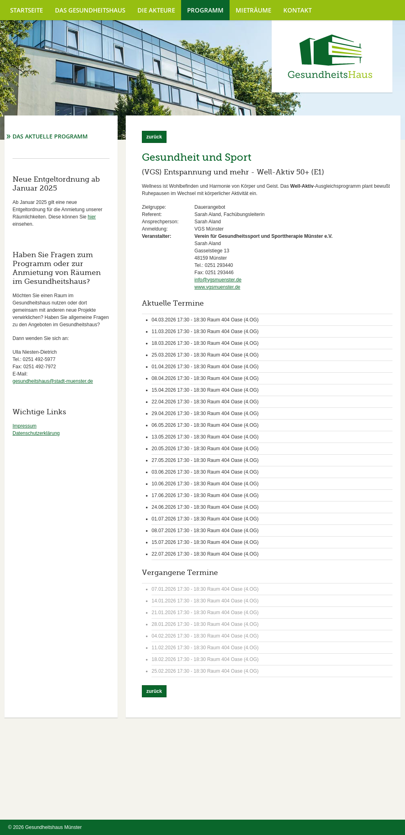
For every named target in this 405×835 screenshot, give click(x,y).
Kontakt (297, 10)
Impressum (24, 426)
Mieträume (253, 10)
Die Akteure (156, 10)
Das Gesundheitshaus (90, 10)
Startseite (26, 10)
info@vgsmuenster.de (217, 280)
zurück (154, 137)
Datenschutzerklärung (36, 433)
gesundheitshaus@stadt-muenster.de (53, 381)
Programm (205, 10)
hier (92, 217)
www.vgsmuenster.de (217, 287)
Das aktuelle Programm (50, 136)
